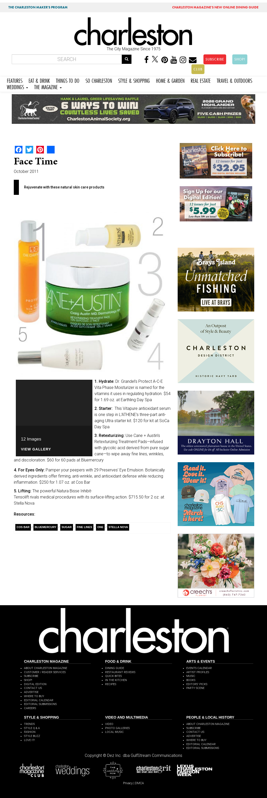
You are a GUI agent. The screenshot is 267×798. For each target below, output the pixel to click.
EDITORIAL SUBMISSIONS (40, 704)
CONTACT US (33, 688)
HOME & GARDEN (170, 80)
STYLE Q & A (32, 728)
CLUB (197, 69)
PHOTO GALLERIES (117, 728)
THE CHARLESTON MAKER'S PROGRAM (38, 7)
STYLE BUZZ (32, 736)
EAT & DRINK (39, 80)
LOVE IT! (29, 740)
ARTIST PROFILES (197, 672)
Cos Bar (23, 527)
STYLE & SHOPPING (134, 80)
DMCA (139, 783)
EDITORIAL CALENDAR (38, 700)
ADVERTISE (31, 692)
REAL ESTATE (201, 80)
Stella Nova (118, 527)
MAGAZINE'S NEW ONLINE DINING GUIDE (215, 7)
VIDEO (109, 724)
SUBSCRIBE (214, 59)
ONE (100, 527)
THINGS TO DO (67, 80)
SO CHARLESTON (99, 80)
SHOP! (239, 59)
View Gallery (36, 449)
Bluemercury (45, 527)
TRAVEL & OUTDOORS (234, 80)
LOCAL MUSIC (114, 732)
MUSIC (190, 676)
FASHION (29, 732)
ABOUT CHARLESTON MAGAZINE (45, 668)
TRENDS (29, 724)
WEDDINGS (17, 86)
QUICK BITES (113, 676)
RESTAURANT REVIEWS (120, 672)
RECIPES (110, 684)
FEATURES (14, 80)
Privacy (128, 783)
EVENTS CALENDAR (199, 668)
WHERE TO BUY (34, 696)
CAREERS (30, 708)
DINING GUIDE (114, 668)
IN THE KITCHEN (116, 680)
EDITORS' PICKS (196, 684)
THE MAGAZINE (48, 86)
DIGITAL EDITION (35, 684)
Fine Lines (84, 527)
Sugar (67, 527)
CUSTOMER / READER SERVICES (45, 672)
